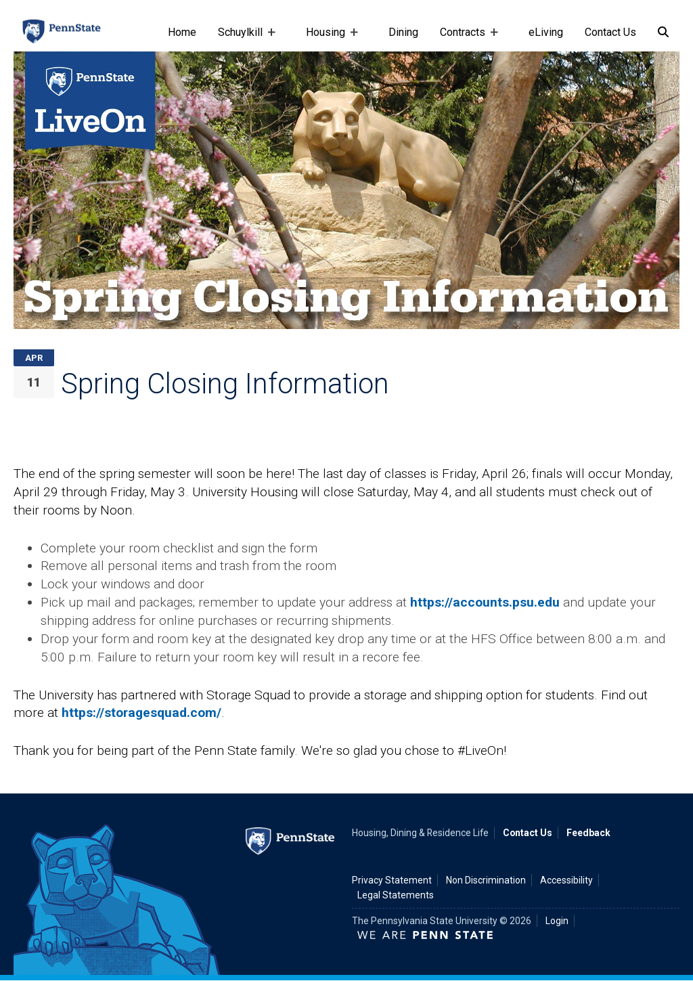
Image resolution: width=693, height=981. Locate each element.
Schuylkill (243, 38)
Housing (328, 38)
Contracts (465, 38)
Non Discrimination (486, 880)
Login (556, 920)
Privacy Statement (392, 880)
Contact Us (610, 32)
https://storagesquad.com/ (141, 712)
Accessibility (566, 880)
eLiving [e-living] (546, 32)
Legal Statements (395, 895)
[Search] (663, 32)
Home (182, 32)
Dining (403, 32)
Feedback (588, 832)
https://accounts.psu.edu (485, 602)
